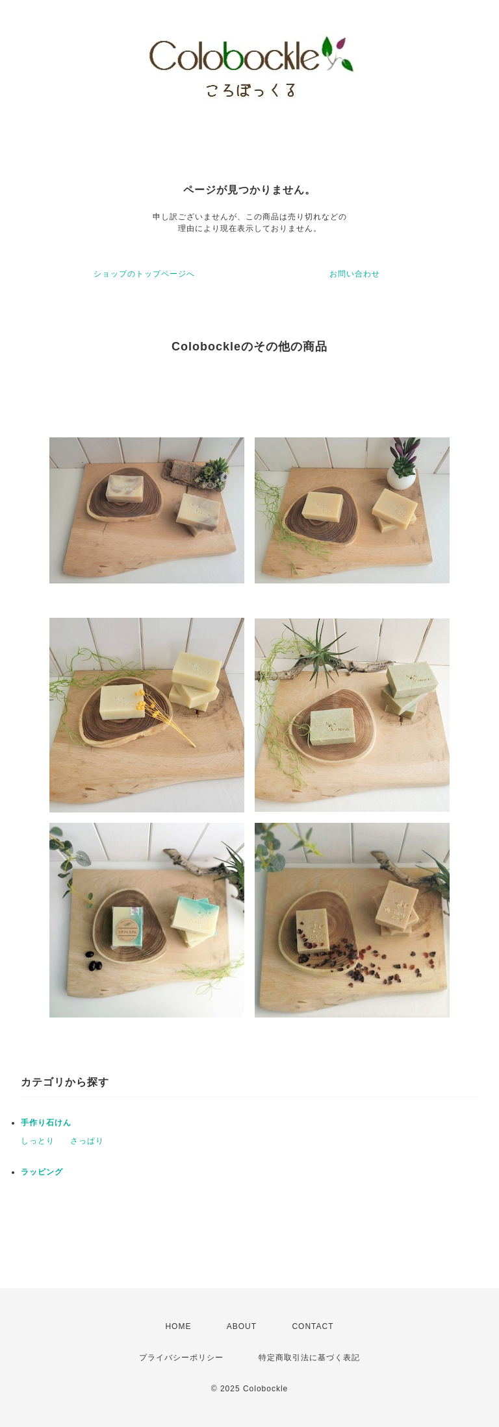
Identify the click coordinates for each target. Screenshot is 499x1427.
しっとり (38, 1140)
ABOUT (242, 1326)
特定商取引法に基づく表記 (309, 1357)
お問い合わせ (354, 273)
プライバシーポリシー (181, 1357)
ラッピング (42, 1172)
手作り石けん (46, 1122)
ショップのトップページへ (144, 273)
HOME (178, 1326)
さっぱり (87, 1140)
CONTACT (312, 1326)
